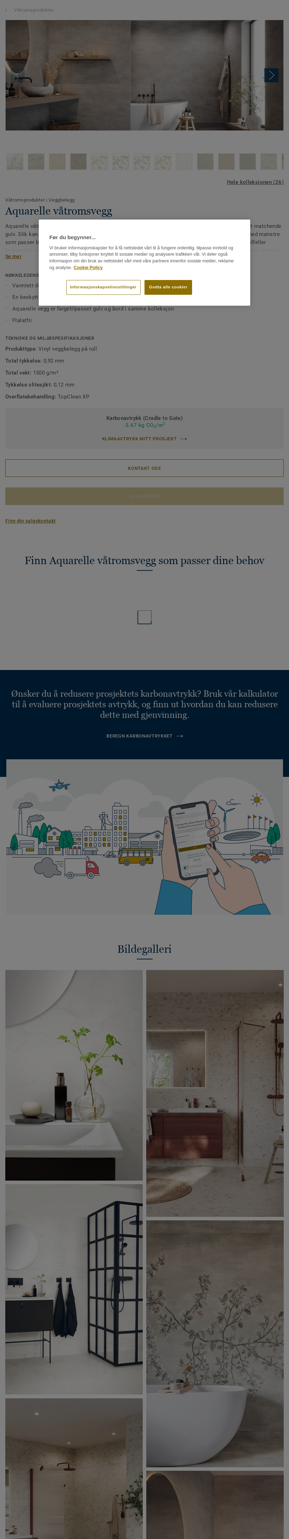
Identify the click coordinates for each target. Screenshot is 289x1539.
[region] (144, 263)
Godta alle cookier (168, 287)
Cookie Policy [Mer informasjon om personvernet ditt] (88, 267)
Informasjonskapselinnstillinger (103, 287)
